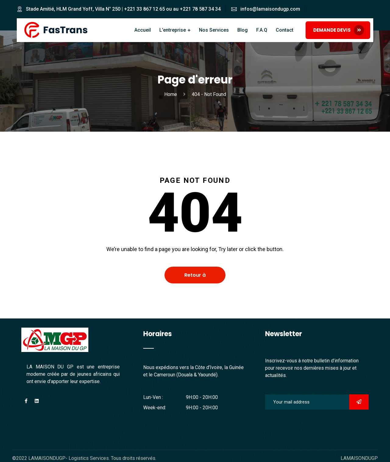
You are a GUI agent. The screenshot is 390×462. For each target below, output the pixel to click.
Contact (284, 30)
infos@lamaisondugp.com (270, 9)
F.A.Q (261, 30)
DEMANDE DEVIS (338, 30)
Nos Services (214, 30)
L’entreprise (172, 30)
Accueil (142, 30)
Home (171, 94)
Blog (242, 30)
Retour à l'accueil (195, 277)
